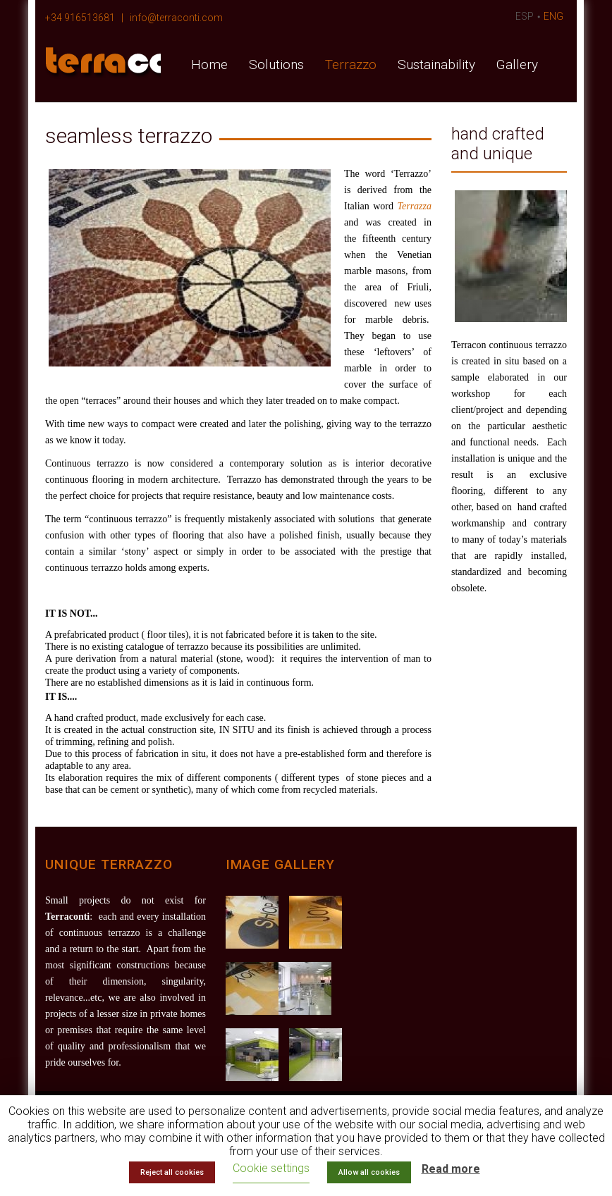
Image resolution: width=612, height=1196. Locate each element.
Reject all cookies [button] (172, 1172)
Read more (451, 1169)
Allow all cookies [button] (369, 1172)
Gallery (517, 64)
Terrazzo (351, 64)
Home (209, 64)
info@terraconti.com (176, 17)
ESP (524, 16)
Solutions (276, 64)
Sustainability (436, 64)
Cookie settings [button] (271, 1168)
